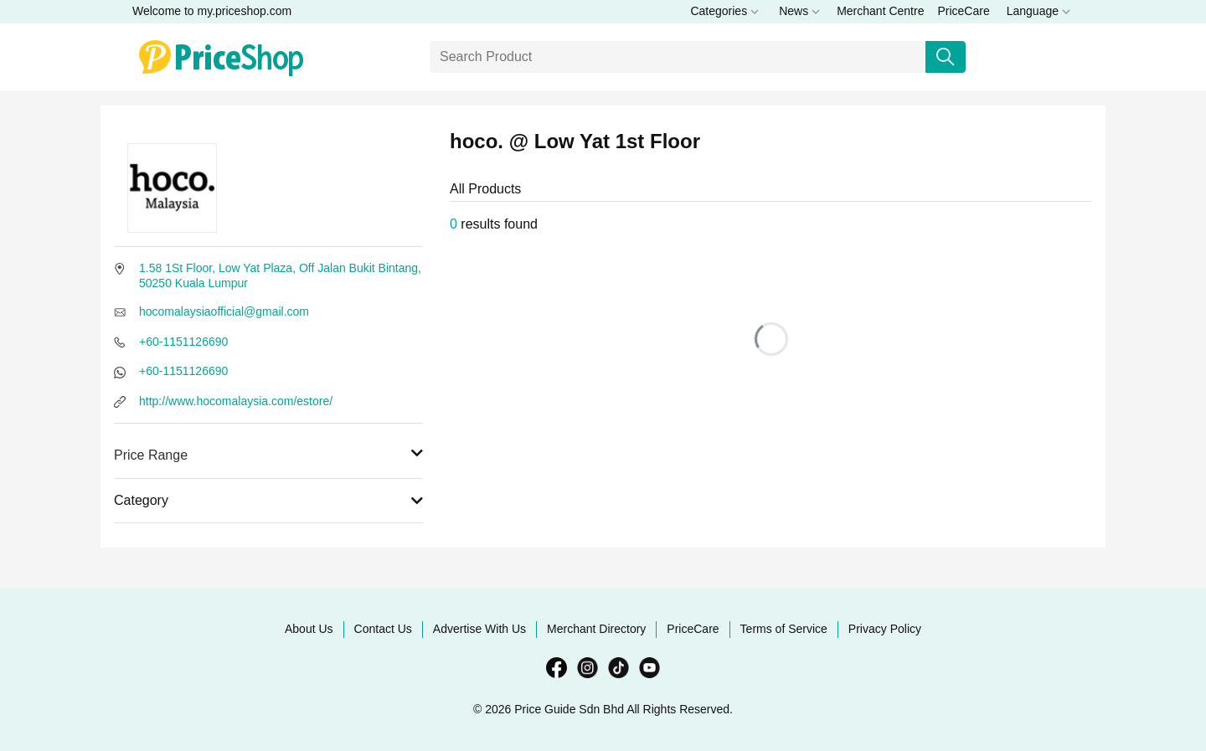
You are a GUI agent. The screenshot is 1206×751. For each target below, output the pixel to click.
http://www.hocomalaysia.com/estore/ (235, 401)
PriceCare (963, 11)
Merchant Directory (596, 628)
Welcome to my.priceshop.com (211, 11)
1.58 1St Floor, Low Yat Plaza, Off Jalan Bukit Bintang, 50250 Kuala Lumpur (280, 275)
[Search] (678, 57)
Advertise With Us (479, 628)
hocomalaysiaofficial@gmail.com (224, 311)
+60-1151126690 (183, 341)
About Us (309, 628)
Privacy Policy (884, 628)
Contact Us (383, 628)
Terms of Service (783, 628)
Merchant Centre (880, 11)
